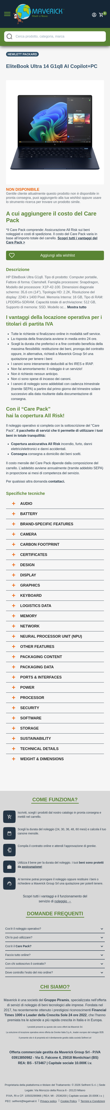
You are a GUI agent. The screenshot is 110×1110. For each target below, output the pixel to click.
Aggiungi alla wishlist (57, 255)
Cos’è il (18, 946)
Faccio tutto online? (17, 955)
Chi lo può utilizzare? (18, 937)
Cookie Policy (68, 1101)
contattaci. (56, 481)
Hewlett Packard (22, 54)
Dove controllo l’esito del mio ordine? (29, 972)
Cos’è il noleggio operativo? (23, 928)
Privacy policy (48, 1101)
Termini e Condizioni (93, 1101)
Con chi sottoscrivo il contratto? (25, 963)
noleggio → (62, 901)
